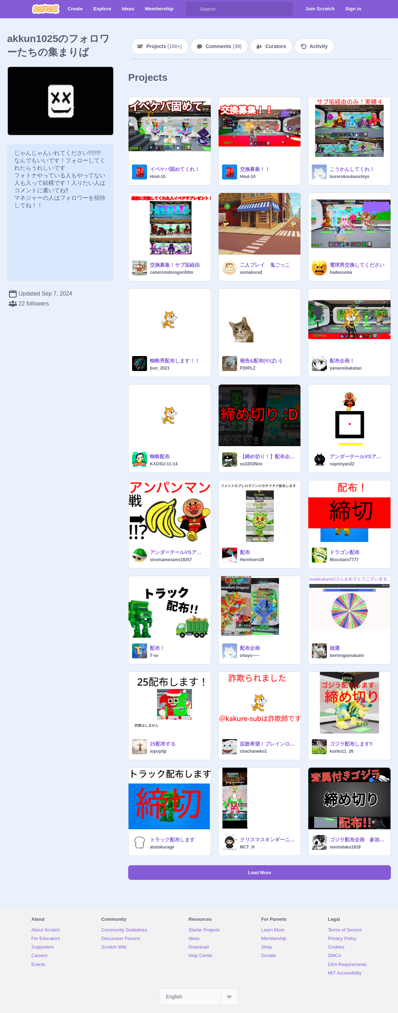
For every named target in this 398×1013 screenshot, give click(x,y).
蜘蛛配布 (160, 456)
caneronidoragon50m (171, 272)
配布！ (157, 648)
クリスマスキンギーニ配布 (268, 839)
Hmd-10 (158, 176)
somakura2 (251, 272)
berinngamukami (347, 655)
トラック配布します (172, 839)
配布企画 (250, 648)
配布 (245, 552)
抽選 (335, 648)
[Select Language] (199, 996)
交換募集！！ (255, 169)
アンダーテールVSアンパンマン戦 (358, 456)
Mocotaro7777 (344, 559)
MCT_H (247, 847)
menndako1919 (345, 847)
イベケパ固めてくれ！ (175, 169)
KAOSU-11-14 (164, 463)
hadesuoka (341, 272)
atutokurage (162, 847)
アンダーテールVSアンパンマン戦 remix (178, 552)
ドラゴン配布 (345, 552)
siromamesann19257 (171, 559)
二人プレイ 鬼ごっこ (265, 265)
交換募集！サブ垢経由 (175, 265)
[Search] (193, 9)
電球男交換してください (357, 265)
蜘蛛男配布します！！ (175, 361)
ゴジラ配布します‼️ (351, 744)
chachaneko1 (253, 751)
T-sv (154, 655)
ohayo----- (250, 655)
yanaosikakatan (345, 368)
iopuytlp (158, 751)
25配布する (163, 744)
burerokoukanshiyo (349, 176)
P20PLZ (248, 368)
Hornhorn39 (252, 559)
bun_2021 (159, 368)
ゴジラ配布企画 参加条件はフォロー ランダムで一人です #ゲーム (358, 839)
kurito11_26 (342, 751)
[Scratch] (45, 9)
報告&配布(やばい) (261, 361)
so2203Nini (251, 463)
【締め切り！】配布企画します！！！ (268, 456)
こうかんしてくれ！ (352, 169)
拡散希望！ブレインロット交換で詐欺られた (268, 744)
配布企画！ (342, 361)
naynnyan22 (342, 463)
